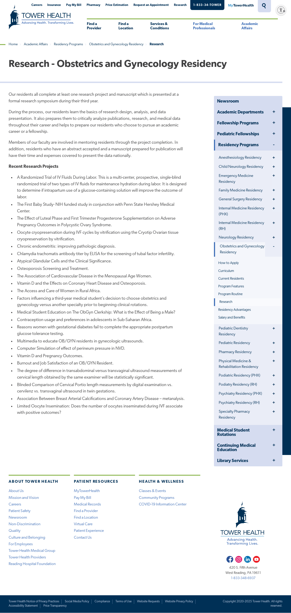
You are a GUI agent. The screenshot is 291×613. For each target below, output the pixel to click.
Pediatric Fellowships (238, 134)
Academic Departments (240, 112)
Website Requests (148, 601)
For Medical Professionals (204, 26)
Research (180, 5)
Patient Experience (89, 531)
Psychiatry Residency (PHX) (240, 394)
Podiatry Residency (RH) (238, 385)
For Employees (21, 544)
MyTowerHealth (241, 5)
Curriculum (226, 271)
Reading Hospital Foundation (32, 564)
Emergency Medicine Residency (236, 179)
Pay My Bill (73, 5)
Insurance (54, 5)
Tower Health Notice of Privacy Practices (34, 601)
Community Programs (156, 498)
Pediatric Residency (234, 343)
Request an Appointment (151, 5)
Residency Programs (68, 44)
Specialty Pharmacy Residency (234, 415)
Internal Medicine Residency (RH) (241, 226)
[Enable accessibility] (281, 10)
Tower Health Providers (27, 557)
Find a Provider (94, 26)
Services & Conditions (159, 26)
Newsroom (228, 101)
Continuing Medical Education (236, 448)
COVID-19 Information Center (162, 504)
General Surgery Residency (240, 199)
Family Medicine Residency (241, 190)
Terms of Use (123, 601)
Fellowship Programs (238, 123)
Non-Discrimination (24, 524)
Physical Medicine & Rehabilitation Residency (238, 364)
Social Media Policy (77, 601)
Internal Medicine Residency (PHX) (241, 211)
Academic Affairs (249, 26)
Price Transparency (55, 605)
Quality (14, 531)
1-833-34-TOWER (207, 5)
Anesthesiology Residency (240, 158)
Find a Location (125, 26)
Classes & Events (152, 491)
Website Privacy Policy (179, 601)
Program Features (231, 286)
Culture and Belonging (27, 538)
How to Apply (228, 263)
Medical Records (87, 504)
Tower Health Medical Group (32, 551)
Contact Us (83, 538)
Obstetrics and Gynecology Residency (116, 44)
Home (13, 44)
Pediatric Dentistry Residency (233, 331)
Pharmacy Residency (235, 352)
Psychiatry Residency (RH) (239, 403)
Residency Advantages (234, 310)
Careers (36, 5)
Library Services (232, 461)
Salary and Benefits (231, 317)
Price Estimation (116, 5)
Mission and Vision (24, 498)
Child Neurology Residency (241, 167)
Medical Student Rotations (233, 432)
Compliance (102, 601)
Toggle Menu (273, 112)
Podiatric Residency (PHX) (239, 375)
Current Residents (231, 279)
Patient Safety (19, 511)
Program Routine (230, 294)
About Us (16, 491)
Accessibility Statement (23, 605)
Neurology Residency (236, 237)
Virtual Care (83, 524)
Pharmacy (93, 5)
